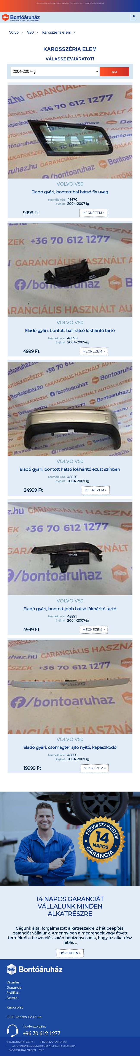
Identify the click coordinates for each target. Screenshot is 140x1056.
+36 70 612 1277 (41, 1034)
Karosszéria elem (56, 32)
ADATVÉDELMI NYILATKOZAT (22, 1050)
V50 (30, 32)
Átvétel (12, 998)
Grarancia (14, 987)
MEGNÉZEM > (93, 213)
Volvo (14, 32)
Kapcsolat (14, 1007)
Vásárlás (12, 982)
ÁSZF (41, 1050)
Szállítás (12, 993)
